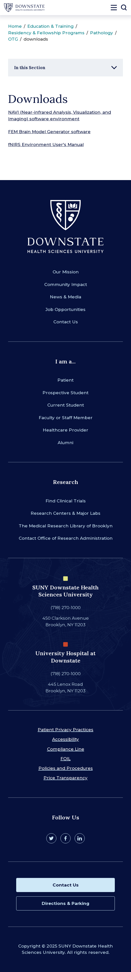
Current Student (65, 405)
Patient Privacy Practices (65, 729)
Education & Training (50, 26)
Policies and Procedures (65, 768)
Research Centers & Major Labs (65, 513)
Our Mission (66, 271)
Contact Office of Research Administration (66, 538)
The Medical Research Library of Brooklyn (66, 525)
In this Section (29, 67)
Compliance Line (65, 749)
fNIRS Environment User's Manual (46, 144)
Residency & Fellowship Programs (46, 32)
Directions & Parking (65, 903)
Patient (65, 380)
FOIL (65, 758)
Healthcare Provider (65, 430)
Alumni (65, 442)
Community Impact (65, 284)
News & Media (65, 296)
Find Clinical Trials (66, 500)
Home (15, 26)
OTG (13, 39)
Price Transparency (65, 777)
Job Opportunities (65, 309)
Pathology (101, 32)
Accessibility (65, 739)
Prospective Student (65, 392)
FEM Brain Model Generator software (49, 131)
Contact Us (65, 321)
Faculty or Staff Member (66, 417)
